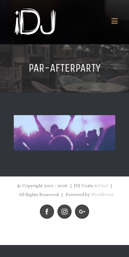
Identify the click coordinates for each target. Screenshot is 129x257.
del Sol (101, 186)
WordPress (102, 195)
